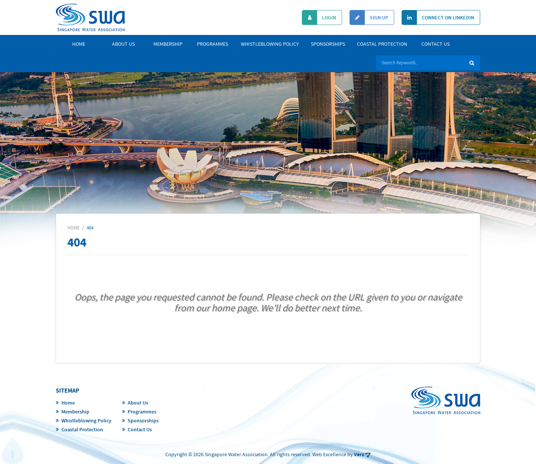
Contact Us (435, 44)
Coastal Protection (382, 44)
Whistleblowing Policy (270, 44)
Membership (167, 44)
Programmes (212, 44)
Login (319, 17)
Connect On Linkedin (438, 17)
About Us (123, 44)
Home (78, 44)
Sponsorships (328, 44)
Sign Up (369, 17)
